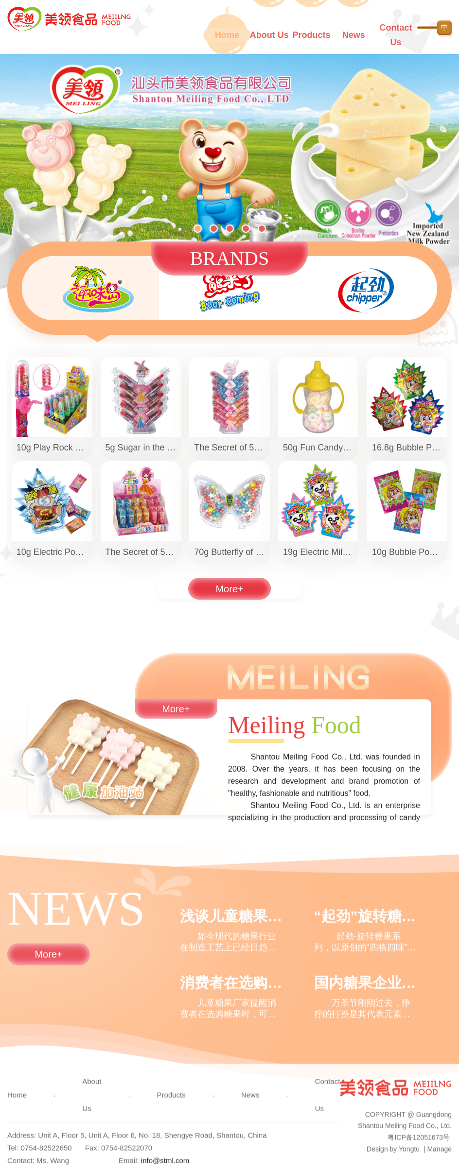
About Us (269, 35)
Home (227, 35)
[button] (198, 230)
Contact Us (396, 35)
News (353, 35)
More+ (229, 593)
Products (312, 35)
